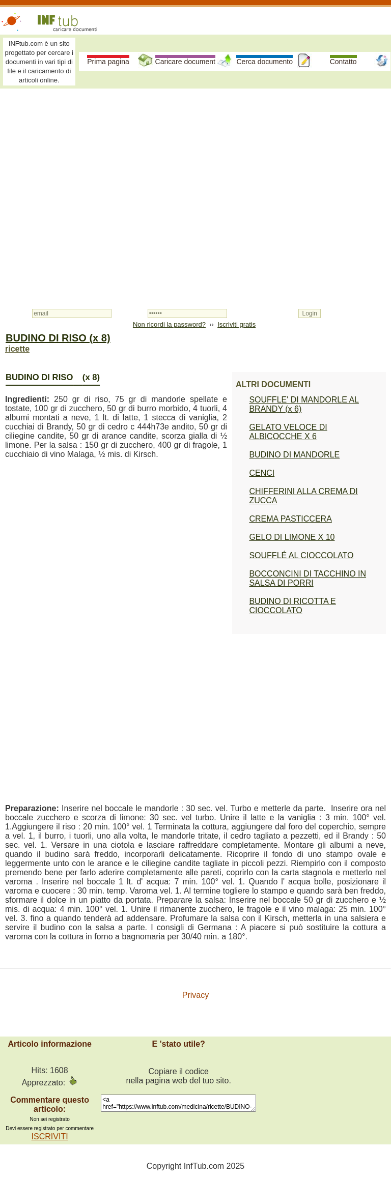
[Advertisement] (195, 169)
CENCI (261, 473)
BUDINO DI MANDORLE (294, 454)
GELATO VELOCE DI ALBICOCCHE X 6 (288, 432)
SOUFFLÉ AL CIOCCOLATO (301, 555)
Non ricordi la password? (169, 324)
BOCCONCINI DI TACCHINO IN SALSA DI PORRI (307, 578)
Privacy (195, 995)
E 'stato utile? (178, 1044)
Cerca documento (264, 61)
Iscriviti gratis (236, 324)
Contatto (343, 61)
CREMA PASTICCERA (290, 518)
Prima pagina (108, 61)
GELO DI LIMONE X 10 (291, 537)
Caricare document (185, 61)
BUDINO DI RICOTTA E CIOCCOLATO (292, 606)
